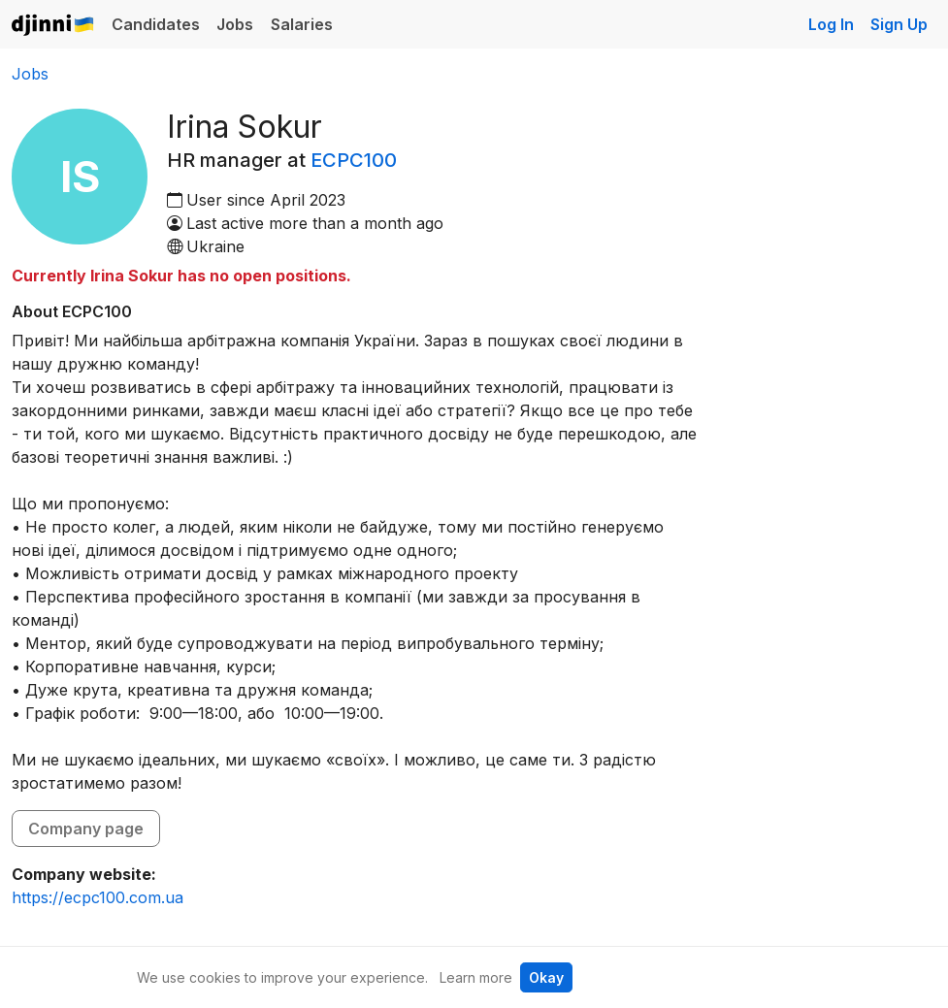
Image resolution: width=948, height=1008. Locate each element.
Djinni (53, 26)
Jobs (234, 24)
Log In (831, 24)
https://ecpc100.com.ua (97, 897)
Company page (86, 828)
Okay (546, 977)
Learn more (476, 977)
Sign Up (899, 24)
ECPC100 (354, 160)
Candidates (156, 24)
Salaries (302, 24)
